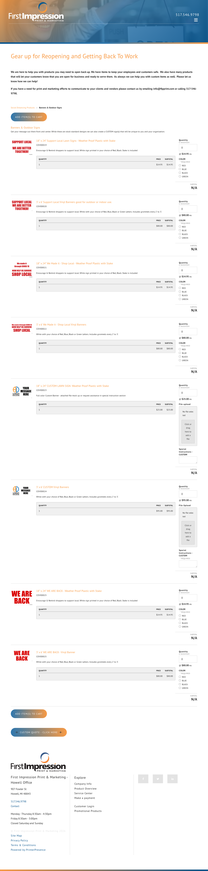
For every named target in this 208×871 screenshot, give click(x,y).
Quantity (183, 140)
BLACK (183, 173)
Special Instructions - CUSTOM (186, 452)
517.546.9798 (187, 14)
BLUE (183, 169)
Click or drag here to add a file (188, 431)
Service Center (83, 793)
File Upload (185, 505)
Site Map (16, 835)
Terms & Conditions (23, 845)
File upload (185, 404)
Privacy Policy (19, 840)
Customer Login (84, 806)
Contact (15, 806)
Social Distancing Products (23, 107)
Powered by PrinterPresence (28, 849)
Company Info (83, 783)
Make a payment (84, 798)
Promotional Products (88, 811)
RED (182, 165)
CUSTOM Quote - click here (38, 732)
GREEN (183, 176)
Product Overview (85, 788)
